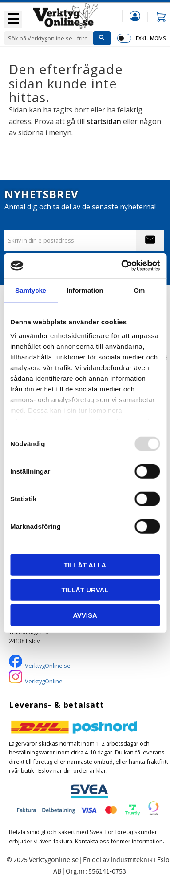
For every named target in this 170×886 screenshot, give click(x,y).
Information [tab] (85, 290)
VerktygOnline (44, 681)
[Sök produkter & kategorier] (48, 38)
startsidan (104, 121)
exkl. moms (151, 38)
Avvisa (85, 615)
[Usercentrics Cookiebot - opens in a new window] (121, 265)
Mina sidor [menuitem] (135, 16)
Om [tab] (139, 290)
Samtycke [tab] (30, 290)
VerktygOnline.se (48, 666)
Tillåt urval (84, 590)
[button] (13, 19)
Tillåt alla (85, 564)
